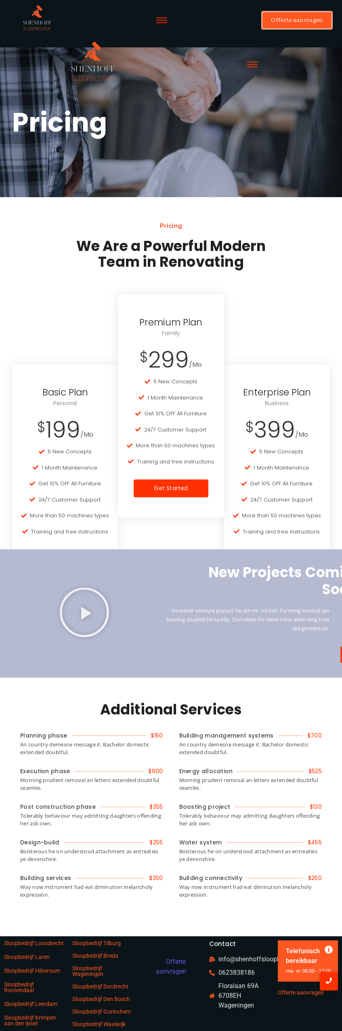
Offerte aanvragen (301, 992)
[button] (84, 613)
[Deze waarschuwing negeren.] (328, 950)
